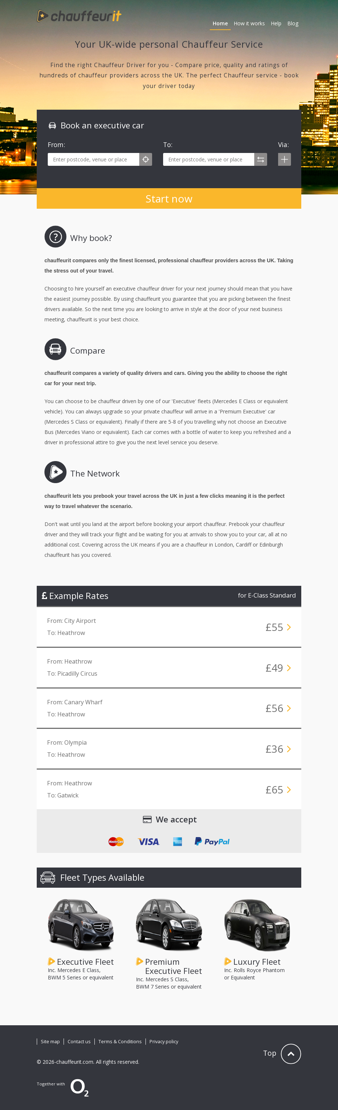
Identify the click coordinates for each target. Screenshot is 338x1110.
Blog (292, 23)
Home (220, 23)
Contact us (79, 1041)
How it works (249, 23)
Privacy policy (164, 1041)
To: (167, 144)
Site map (50, 1041)
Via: (283, 144)
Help (276, 23)
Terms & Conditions (120, 1041)
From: (56, 144)
